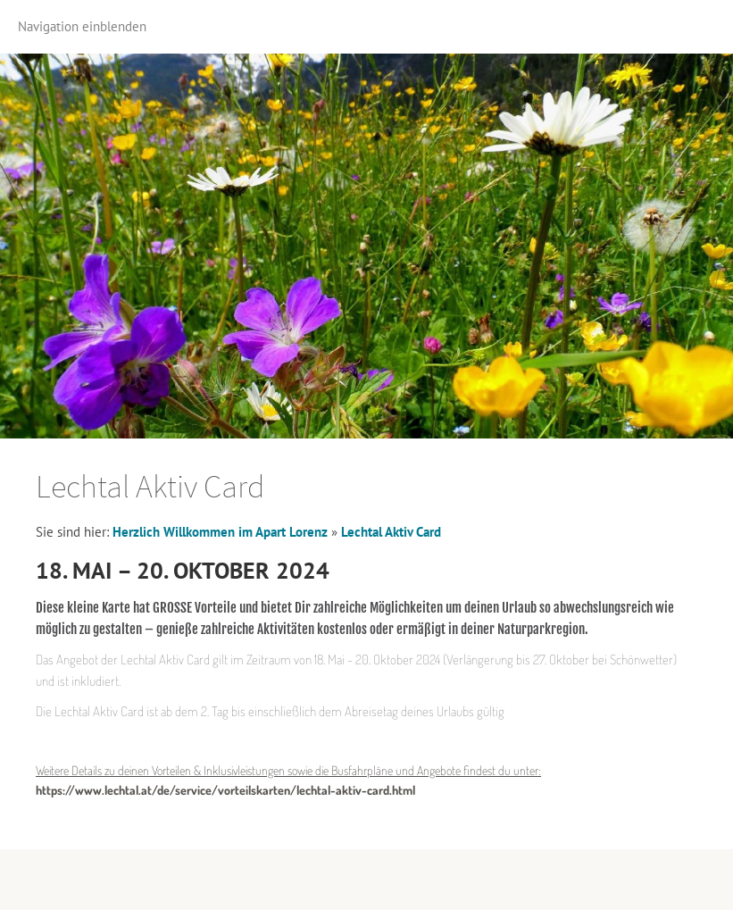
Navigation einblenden (82, 26)
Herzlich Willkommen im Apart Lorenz (220, 531)
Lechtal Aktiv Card (391, 531)
